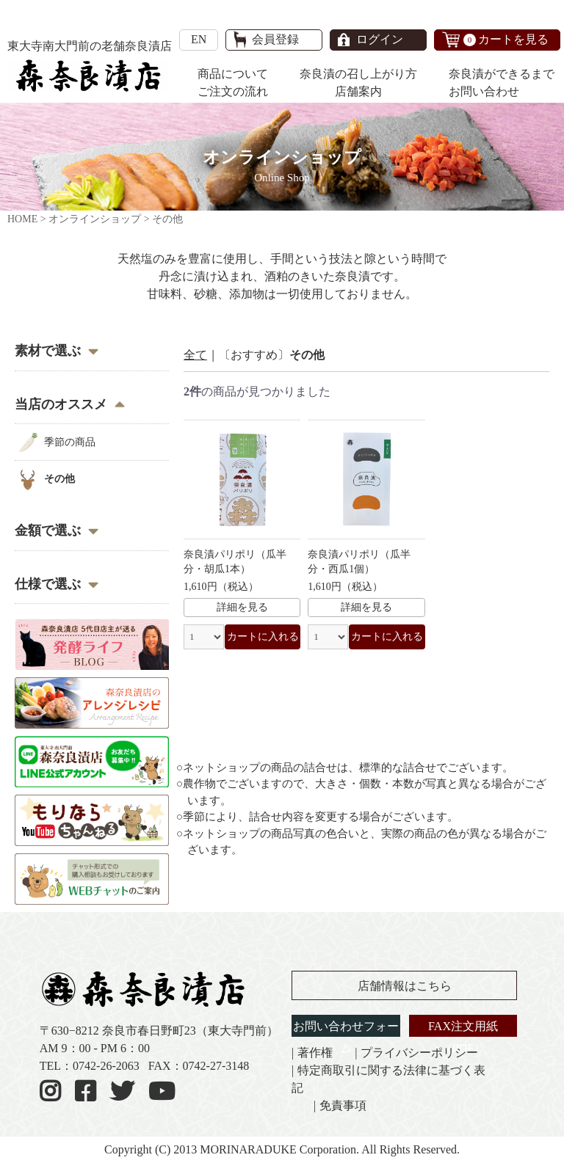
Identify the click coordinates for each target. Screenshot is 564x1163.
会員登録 (275, 39)
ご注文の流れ (233, 91)
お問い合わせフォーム (346, 1037)
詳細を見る (242, 607)
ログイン (379, 39)
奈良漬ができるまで (501, 74)
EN (198, 39)
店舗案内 (358, 91)
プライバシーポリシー (419, 1052)
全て (195, 355)
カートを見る (506, 39)
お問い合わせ (484, 91)
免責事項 (342, 1105)
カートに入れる (263, 636)
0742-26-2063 (106, 1066)
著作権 (315, 1052)
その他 (59, 478)
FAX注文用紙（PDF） (463, 1037)
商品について (233, 74)
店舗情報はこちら (405, 986)
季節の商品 (69, 442)
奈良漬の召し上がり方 (358, 74)
